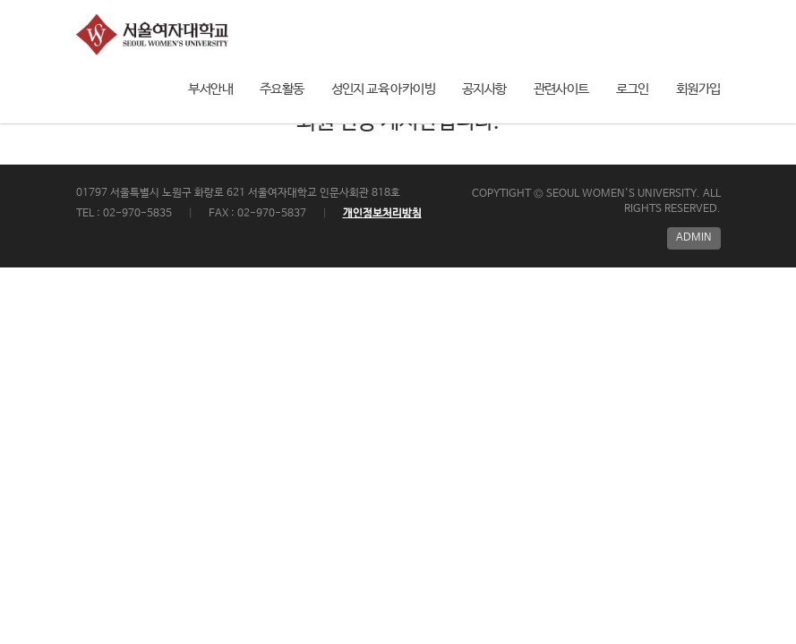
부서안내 (210, 89)
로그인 (632, 89)
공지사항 (484, 89)
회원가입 (698, 89)
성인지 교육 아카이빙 (383, 89)
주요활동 (282, 89)
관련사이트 (561, 89)
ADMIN (694, 238)
